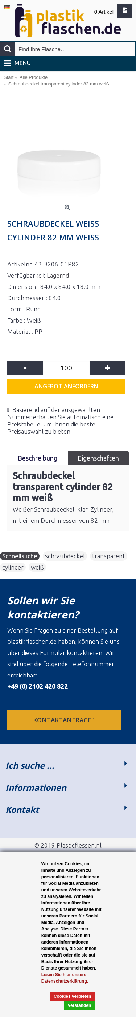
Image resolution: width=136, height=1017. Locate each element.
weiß (37, 567)
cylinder (13, 567)
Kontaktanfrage (64, 720)
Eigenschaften (98, 458)
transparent (108, 555)
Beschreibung (37, 458)
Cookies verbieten (72, 996)
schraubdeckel (65, 555)
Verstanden (79, 1005)
